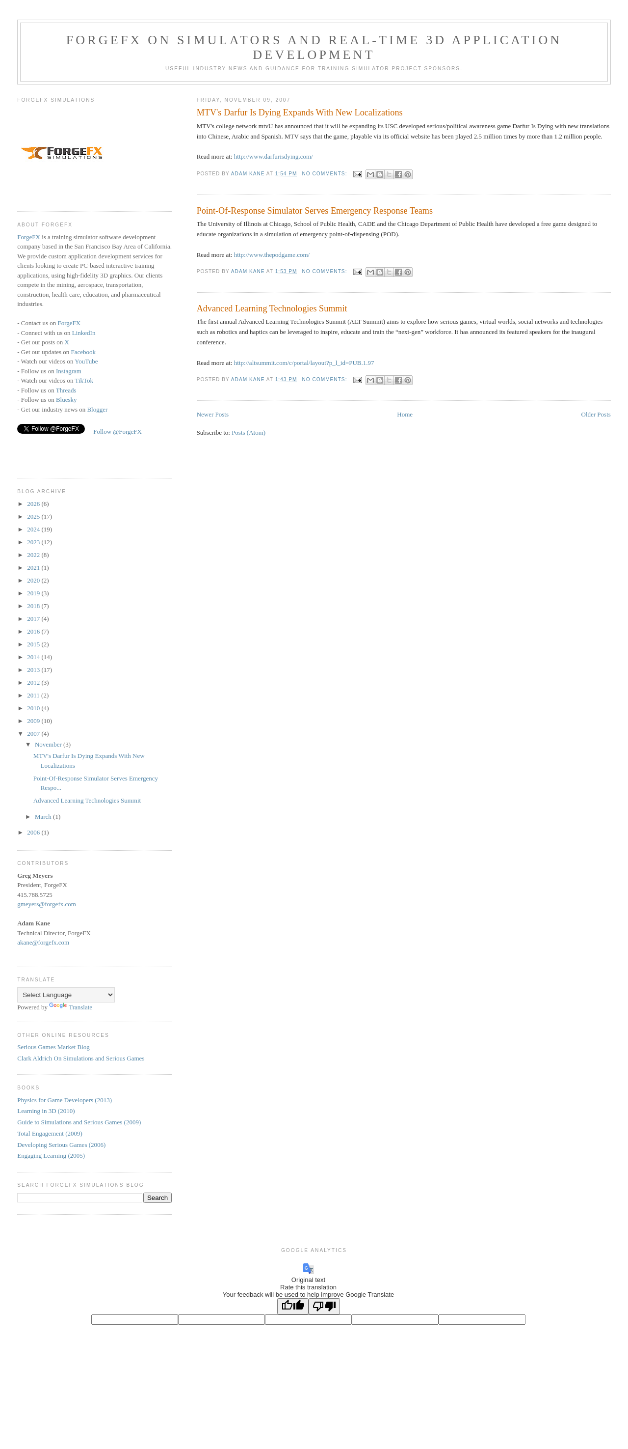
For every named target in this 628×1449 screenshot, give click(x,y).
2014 (34, 657)
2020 (34, 580)
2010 (34, 708)
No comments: (325, 173)
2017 (34, 618)
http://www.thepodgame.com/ (272, 254)
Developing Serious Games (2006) (61, 1144)
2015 (34, 644)
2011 (34, 695)
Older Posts (596, 414)
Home (405, 414)
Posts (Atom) (248, 432)
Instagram (68, 371)
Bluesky (66, 399)
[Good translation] (293, 1306)
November (49, 744)
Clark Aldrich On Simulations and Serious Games (80, 1058)
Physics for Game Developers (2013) (64, 1100)
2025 (34, 516)
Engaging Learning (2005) (51, 1155)
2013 (34, 669)
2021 (34, 567)
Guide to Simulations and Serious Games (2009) (79, 1122)
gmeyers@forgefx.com (46, 904)
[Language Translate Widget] (66, 995)
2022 (34, 554)
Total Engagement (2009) (49, 1133)
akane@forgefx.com (43, 942)
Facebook (83, 352)
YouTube (86, 361)
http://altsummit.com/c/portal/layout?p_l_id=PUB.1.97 (304, 362)
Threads (66, 390)
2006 (34, 832)
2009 (34, 720)
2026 (34, 503)
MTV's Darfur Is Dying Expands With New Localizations (300, 112)
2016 (34, 631)
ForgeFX (28, 237)
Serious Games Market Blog (53, 1047)
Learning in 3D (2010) (46, 1111)
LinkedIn (84, 332)
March (44, 816)
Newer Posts (213, 414)
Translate (70, 1007)
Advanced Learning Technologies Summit (272, 308)
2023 (34, 542)
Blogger (97, 409)
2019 (34, 593)
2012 (34, 682)
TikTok (84, 380)
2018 (34, 606)
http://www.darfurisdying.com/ (273, 156)
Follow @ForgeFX (117, 431)
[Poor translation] (324, 1306)
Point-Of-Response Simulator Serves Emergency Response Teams (315, 211)
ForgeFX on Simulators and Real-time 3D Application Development (314, 47)
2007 (34, 733)
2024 (34, 529)
